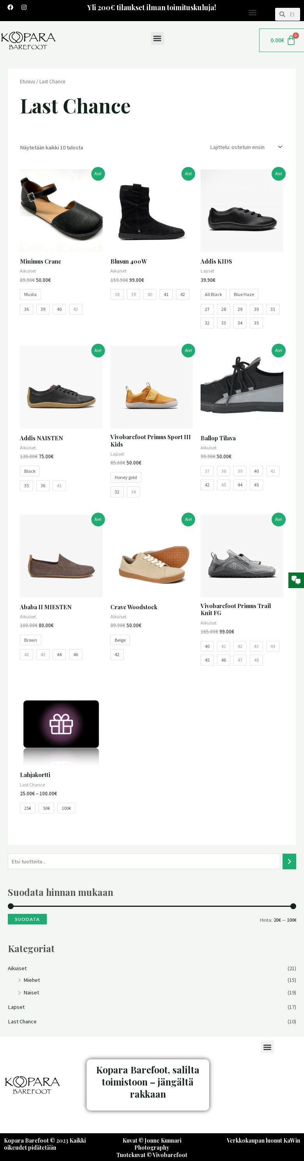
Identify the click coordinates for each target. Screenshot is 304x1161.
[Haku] (289, 862)
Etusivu (27, 82)
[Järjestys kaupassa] (244, 147)
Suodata (27, 919)
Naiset (31, 992)
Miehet (31, 980)
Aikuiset (17, 968)
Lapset (16, 1007)
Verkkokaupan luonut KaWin (263, 1141)
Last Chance (22, 1021)
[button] (252, 12)
